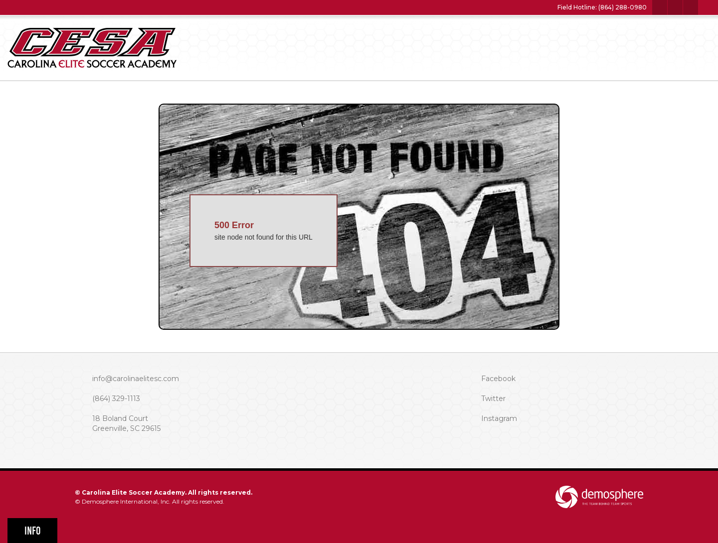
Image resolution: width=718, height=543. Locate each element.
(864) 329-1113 (116, 398)
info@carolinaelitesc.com (135, 378)
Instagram (499, 418)
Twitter (493, 398)
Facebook (498, 378)
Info (32, 531)
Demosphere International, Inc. (126, 501)
